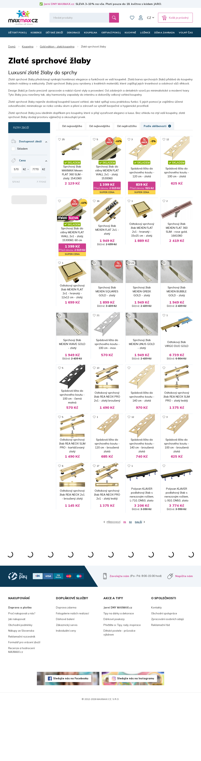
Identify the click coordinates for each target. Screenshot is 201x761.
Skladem (22, 148)
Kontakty (156, 662)
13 (98, 387)
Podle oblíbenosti (157, 126)
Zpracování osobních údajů (167, 674)
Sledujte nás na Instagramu (135, 733)
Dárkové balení (65, 674)
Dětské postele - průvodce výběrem (119, 687)
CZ (149, 18)
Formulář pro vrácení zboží (24, 697)
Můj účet (140, 17)
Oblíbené (132, 17)
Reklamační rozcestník (21, 691)
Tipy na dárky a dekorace (118, 668)
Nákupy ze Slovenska (21, 685)
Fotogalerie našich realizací (72, 668)
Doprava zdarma (66, 662)
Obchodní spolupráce (164, 668)
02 (130, 577)
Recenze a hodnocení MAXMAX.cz (21, 705)
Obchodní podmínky (20, 680)
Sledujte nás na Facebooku (70, 733)
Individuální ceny (66, 685)
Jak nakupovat (16, 674)
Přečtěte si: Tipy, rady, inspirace (122, 680)
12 (167, 139)
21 (132, 263)
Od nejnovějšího (72, 126)
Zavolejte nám (119, 631)
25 (63, 139)
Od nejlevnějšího (99, 126)
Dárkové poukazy (114, 674)
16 (98, 201)
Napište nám (184, 631)
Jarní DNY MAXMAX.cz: (59, 4)
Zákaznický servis (67, 680)
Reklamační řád (160, 680)
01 (124, 577)
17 (98, 511)
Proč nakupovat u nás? (21, 668)
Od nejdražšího (127, 126)
